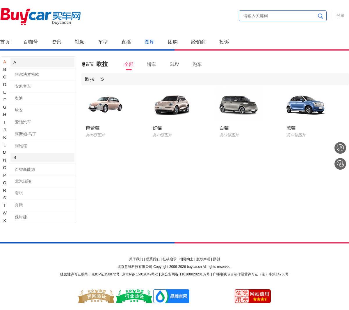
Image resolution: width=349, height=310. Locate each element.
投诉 (224, 42)
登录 (340, 15)
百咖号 (30, 42)
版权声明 (203, 259)
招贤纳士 (186, 259)
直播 (126, 42)
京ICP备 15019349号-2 (140, 274)
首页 (5, 42)
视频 (80, 42)
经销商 (198, 42)
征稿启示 (170, 259)
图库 (149, 42)
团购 (173, 42)
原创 (216, 259)
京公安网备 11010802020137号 (185, 274)
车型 (103, 42)
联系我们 (153, 259)
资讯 (56, 42)
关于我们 (136, 259)
